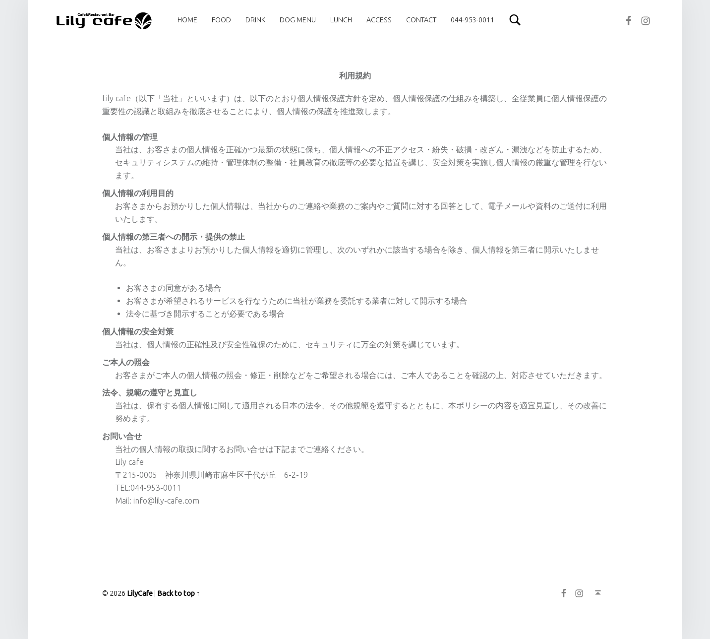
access (379, 20)
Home (187, 20)
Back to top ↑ (178, 593)
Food (221, 20)
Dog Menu (298, 20)
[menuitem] (187, 20)
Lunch (341, 20)
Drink (255, 20)
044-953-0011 (472, 20)
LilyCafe (140, 593)
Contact (421, 20)
